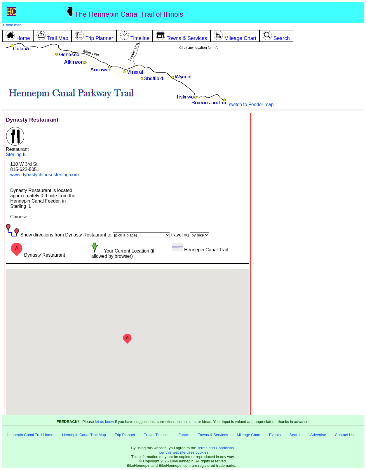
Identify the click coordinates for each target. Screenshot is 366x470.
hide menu (13, 25)
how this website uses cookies (183, 452)
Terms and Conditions (215, 448)
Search (295, 435)
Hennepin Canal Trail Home (30, 435)
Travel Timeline (157, 435)
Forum (183, 435)
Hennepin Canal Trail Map (84, 435)
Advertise (318, 435)
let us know (104, 421)
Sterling (14, 154)
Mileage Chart (248, 435)
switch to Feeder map (251, 104)
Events (275, 435)
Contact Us (344, 435)
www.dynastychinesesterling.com (44, 174)
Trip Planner (125, 435)
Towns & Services (213, 435)
